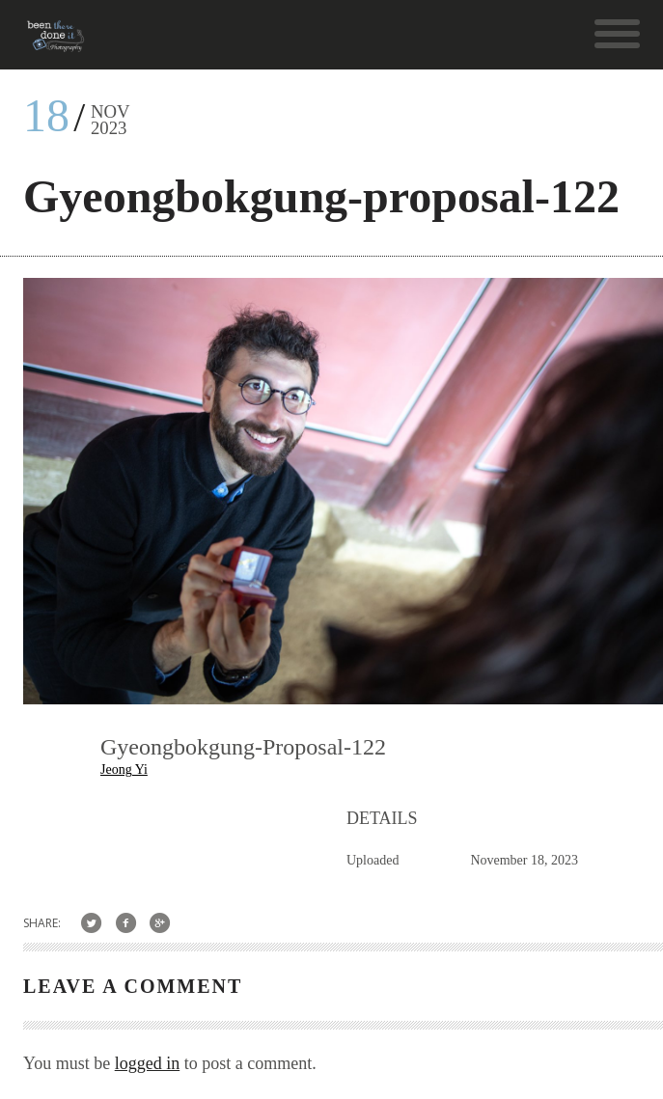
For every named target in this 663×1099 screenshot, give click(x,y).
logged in (147, 1063)
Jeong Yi (124, 769)
